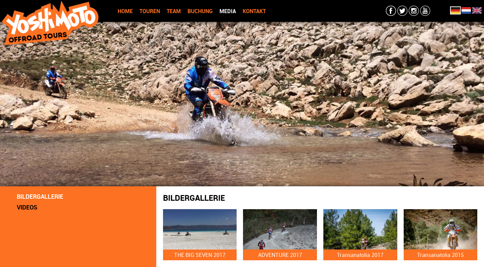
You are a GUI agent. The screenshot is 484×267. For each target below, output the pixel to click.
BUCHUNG (200, 11)
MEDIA (227, 11)
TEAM (174, 11)
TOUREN (149, 11)
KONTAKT (254, 11)
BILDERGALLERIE (40, 196)
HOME (125, 11)
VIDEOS (27, 207)
